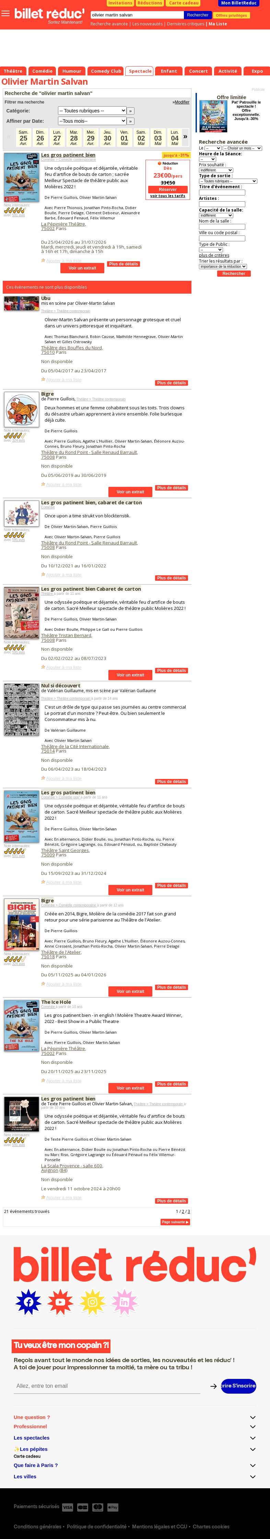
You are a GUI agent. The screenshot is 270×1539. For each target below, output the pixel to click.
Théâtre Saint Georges (65, 850)
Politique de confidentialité (97, 1527)
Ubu (45, 297)
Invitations (120, 3)
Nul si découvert (61, 685)
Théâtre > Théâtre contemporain (66, 311)
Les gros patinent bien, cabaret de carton (91, 502)
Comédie (48, 507)
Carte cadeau (184, 3)
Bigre (47, 393)
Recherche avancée (109, 24)
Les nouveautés (147, 24)
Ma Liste (218, 24)
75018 (48, 956)
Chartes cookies (211, 1527)
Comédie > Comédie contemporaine (68, 159)
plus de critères (214, 255)
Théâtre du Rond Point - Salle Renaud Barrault (89, 452)
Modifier (182, 102)
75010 (48, 352)
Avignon (49, 1170)
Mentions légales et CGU (159, 1527)
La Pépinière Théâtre (63, 224)
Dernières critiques (185, 24)
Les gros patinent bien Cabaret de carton (91, 588)
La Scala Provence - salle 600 (71, 1166)
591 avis (18, 215)
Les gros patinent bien (68, 154)
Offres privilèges (231, 15)
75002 (48, 228)
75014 (48, 751)
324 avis (18, 440)
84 (63, 1170)
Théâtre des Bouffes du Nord (71, 348)
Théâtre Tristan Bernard (66, 635)
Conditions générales (37, 1527)
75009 (48, 855)
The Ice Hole (56, 1001)
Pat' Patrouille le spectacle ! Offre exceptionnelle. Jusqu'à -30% (246, 110)
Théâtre (47, 594)
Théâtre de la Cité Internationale (75, 746)
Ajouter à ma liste (64, 260)
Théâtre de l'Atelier (61, 952)
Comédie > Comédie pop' (61, 797)
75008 (48, 457)
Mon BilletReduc (239, 3)
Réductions (150, 3)
